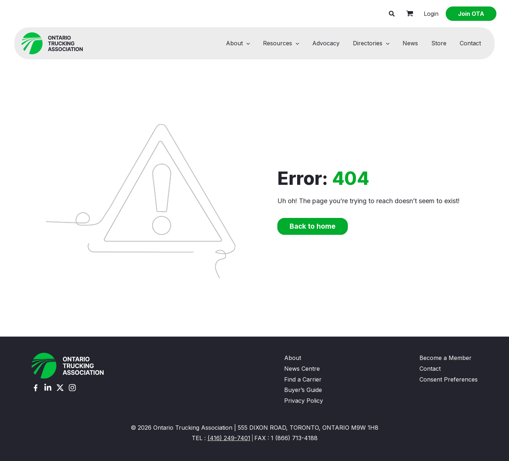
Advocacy (333, 43)
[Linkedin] (48, 388)
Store (441, 43)
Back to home (313, 226)
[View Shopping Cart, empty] (410, 14)
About (249, 43)
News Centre (302, 368)
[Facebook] (36, 387)
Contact (471, 43)
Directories (377, 43)
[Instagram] (72, 388)
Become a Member (445, 357)
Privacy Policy (303, 400)
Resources (290, 43)
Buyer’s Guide (303, 389)
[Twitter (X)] (60, 388)
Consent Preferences (448, 379)
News (414, 43)
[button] (392, 14)
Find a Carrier (303, 379)
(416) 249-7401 (229, 438)
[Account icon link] (431, 13)
